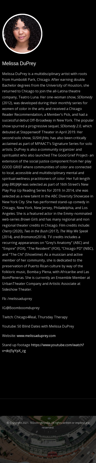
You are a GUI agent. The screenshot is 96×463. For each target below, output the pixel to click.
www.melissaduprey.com (36, 335)
